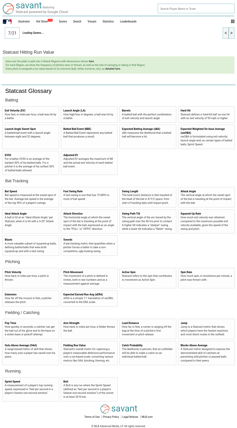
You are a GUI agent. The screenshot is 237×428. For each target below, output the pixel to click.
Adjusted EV (70, 155)
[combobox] (196, 8)
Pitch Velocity (13, 272)
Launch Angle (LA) (74, 110)
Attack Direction (73, 213)
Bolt (65, 381)
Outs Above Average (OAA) (21, 345)
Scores (63, 21)
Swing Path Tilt (131, 213)
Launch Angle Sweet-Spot (20, 129)
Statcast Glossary (28, 90)
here (91, 61)
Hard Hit (186, 110)
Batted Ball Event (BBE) (77, 129)
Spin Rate (186, 272)
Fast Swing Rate (73, 191)
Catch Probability (132, 345)
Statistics (108, 21)
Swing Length (130, 191)
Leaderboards (128, 21)
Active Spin (129, 272)
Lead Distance (130, 323)
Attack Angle (188, 191)
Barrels (126, 110)
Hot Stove (42, 21)
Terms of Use (92, 416)
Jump (184, 323)
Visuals (92, 21)
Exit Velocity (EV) (15, 110)
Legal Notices (130, 416)
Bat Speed (11, 191)
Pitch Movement (73, 272)
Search (77, 21)
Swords (67, 239)
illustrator (24, 21)
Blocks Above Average (194, 345)
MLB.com (147, 416)
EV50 (8, 155)
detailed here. (113, 68)
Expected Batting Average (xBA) (141, 129)
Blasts (8, 239)
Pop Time (10, 323)
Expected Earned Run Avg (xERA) (83, 294)
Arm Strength (71, 323)
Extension (11, 294)
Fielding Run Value (74, 345)
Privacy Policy (111, 416)
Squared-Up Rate (191, 213)
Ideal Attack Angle (16, 213)
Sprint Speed (12, 381)
